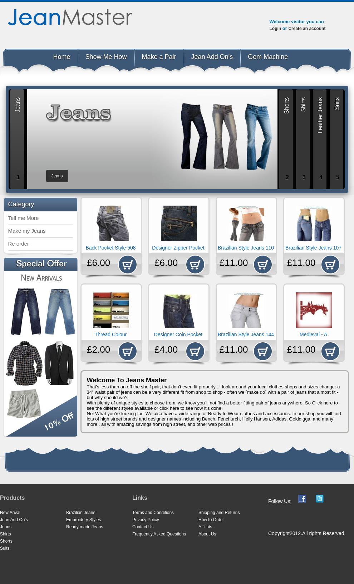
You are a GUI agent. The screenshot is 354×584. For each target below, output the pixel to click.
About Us (207, 534)
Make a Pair (159, 56)
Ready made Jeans (84, 526)
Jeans (5, 526)
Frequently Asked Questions (159, 534)
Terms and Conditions (153, 512)
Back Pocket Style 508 (110, 248)
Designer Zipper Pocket (178, 248)
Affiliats (205, 526)
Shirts (5, 534)
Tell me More (23, 218)
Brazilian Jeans (80, 512)
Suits (5, 548)
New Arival (10, 512)
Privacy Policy (145, 519)
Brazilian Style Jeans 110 (246, 248)
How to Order (211, 519)
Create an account (306, 28)
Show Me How (106, 56)
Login (275, 28)
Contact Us (142, 526)
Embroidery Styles (83, 519)
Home (61, 56)
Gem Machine (268, 56)
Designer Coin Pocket (178, 334)
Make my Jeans (27, 231)
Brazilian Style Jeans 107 (313, 248)
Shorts (6, 541)
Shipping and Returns (219, 512)
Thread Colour (111, 334)
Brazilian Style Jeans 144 (246, 334)
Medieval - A (313, 334)
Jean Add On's (212, 56)
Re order (18, 244)
